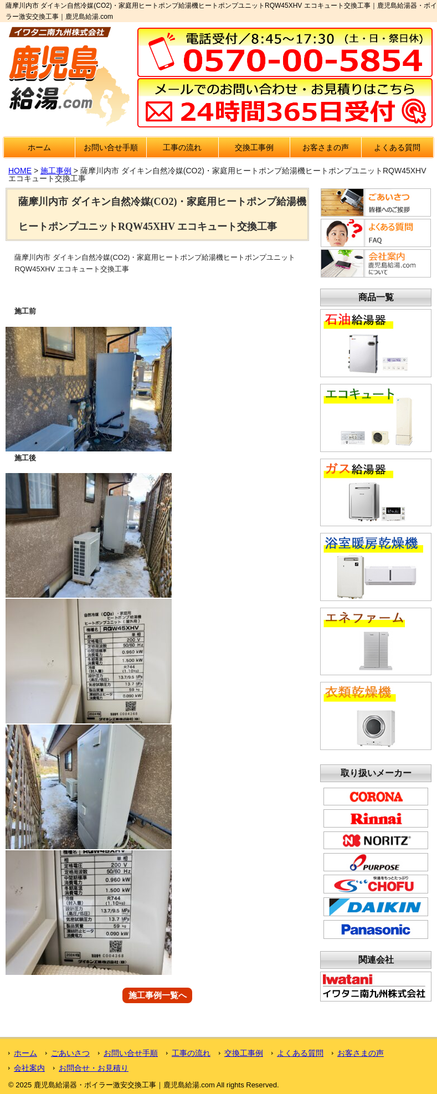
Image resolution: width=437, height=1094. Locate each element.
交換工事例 (254, 147)
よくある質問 (397, 147)
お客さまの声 (325, 147)
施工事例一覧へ (157, 995)
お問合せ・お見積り (93, 1068)
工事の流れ (182, 147)
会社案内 (29, 1068)
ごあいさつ (70, 1053)
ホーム (39, 147)
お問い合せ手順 (111, 147)
